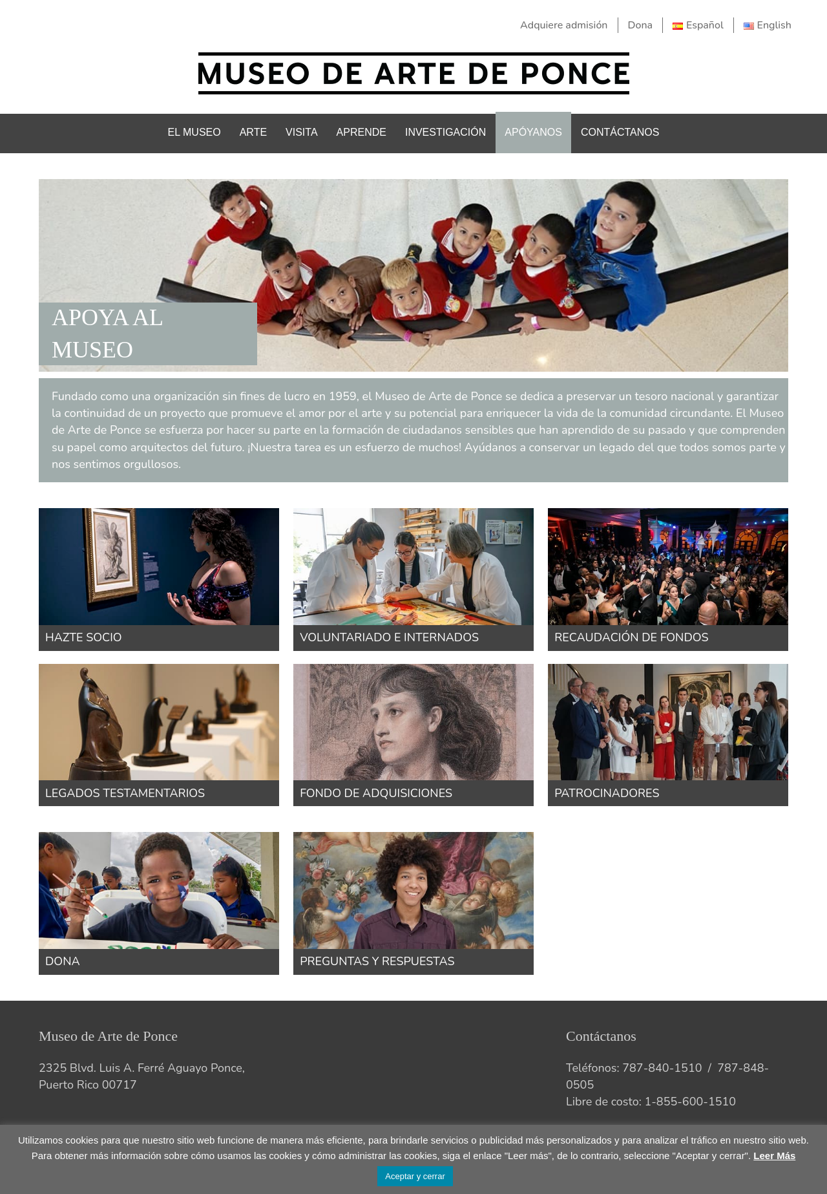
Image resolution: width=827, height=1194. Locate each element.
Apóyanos (533, 132)
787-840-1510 (662, 1068)
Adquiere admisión (563, 25)
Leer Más (774, 1155)
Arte (253, 132)
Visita (302, 132)
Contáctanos (620, 132)
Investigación (445, 132)
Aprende (361, 132)
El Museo (194, 132)
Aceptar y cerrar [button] (415, 1176)
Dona (640, 25)
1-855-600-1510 (690, 1101)
